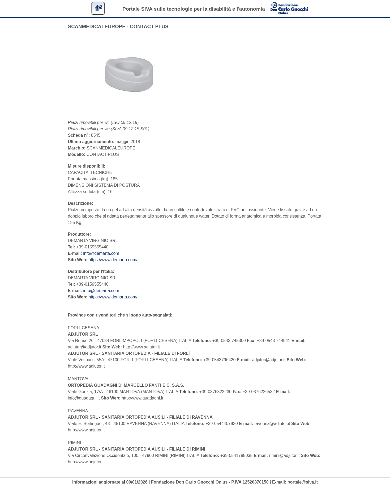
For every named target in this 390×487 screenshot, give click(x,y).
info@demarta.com (101, 253)
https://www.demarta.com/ (112, 259)
